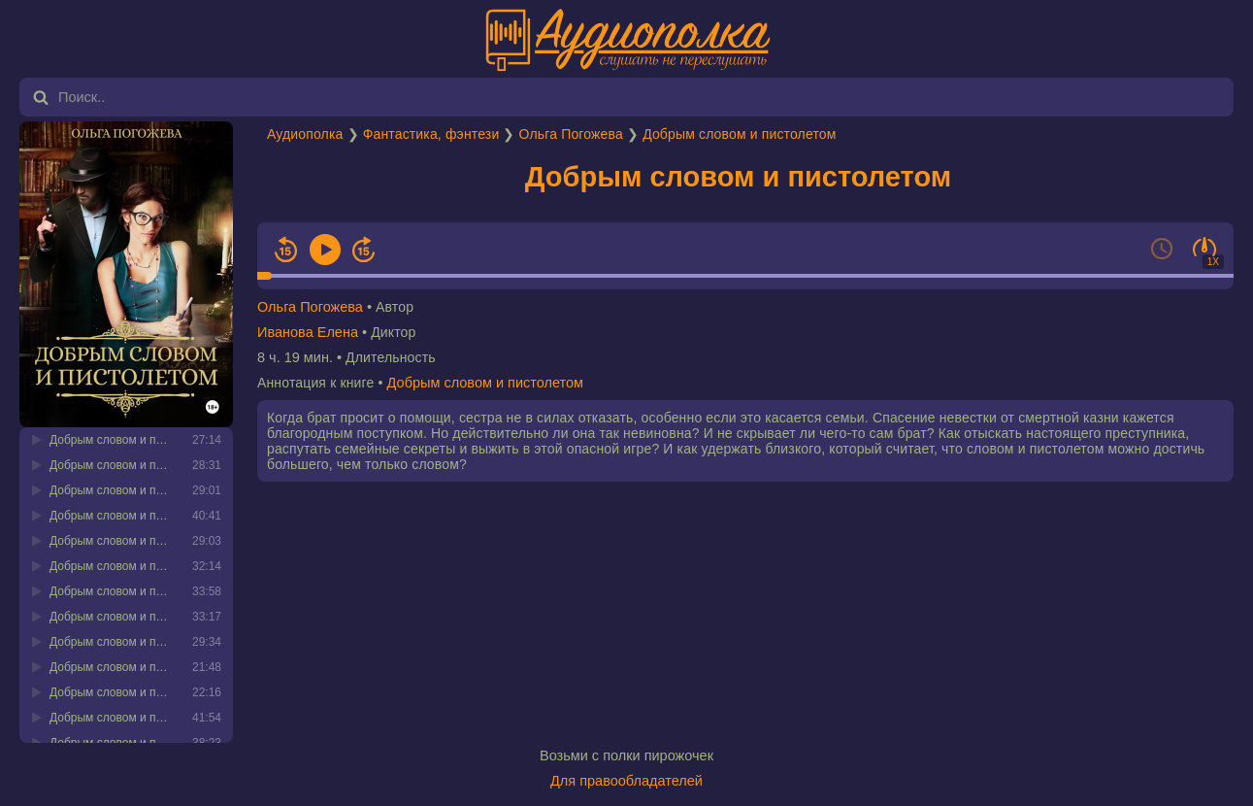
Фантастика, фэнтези (431, 134)
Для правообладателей (626, 781)
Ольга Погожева (571, 134)
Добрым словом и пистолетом (739, 134)
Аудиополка (305, 134)
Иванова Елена (307, 332)
